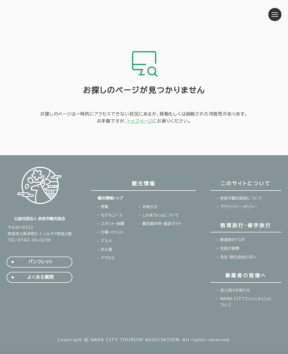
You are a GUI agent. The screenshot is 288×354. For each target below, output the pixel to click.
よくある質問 (40, 277)
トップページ (139, 121)
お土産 (106, 249)
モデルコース (111, 215)
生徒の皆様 (229, 248)
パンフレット (40, 262)
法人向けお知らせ (235, 290)
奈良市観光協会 (41, 14)
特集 (105, 207)
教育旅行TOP (232, 240)
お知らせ (150, 207)
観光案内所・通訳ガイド (161, 224)
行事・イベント (112, 232)
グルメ (106, 241)
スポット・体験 (112, 224)
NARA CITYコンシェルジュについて (246, 302)
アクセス (108, 258)
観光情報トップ (110, 198)
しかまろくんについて (160, 215)
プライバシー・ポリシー (238, 207)
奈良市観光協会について (241, 198)
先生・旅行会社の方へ (238, 257)
